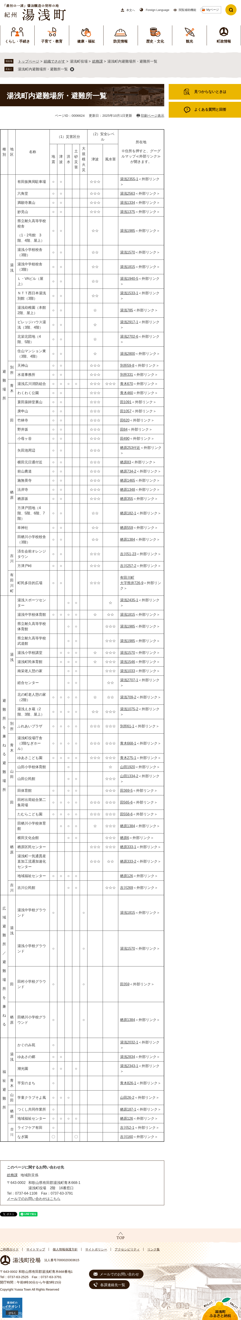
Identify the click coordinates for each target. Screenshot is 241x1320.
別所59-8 (127, 365)
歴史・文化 (155, 41)
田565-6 (126, 802)
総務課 (97, 61)
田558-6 (126, 814)
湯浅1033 (127, 671)
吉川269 (126, 888)
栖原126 (126, 876)
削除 (72, 69)
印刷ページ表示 (152, 115)
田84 (124, 429)
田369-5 (126, 790)
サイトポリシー (96, 1249)
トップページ (28, 61)
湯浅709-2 (128, 697)
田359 (125, 984)
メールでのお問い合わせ (119, 1274)
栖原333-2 (128, 861)
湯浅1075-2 (129, 709)
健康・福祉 (86, 41)
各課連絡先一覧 (112, 1285)
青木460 (126, 393)
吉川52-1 (127, 1128)
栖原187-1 (128, 1109)
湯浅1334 (127, 203)
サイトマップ (35, 1249)
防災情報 (120, 41)
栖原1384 (127, 539)
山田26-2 (127, 1097)
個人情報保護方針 (65, 1249)
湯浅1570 (127, 252)
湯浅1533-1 (129, 293)
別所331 (126, 375)
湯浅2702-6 (129, 336)
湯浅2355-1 (129, 179)
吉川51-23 (128, 554)
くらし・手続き (17, 41)
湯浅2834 (127, 1057)
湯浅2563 (127, 193)
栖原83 (125, 462)
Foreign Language (157, 10)
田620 (125, 420)
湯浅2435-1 (129, 600)
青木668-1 (128, 743)
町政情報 (224, 41)
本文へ (130, 10)
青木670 (126, 384)
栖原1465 (127, 480)
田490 (125, 438)
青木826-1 (128, 1083)
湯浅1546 (127, 662)
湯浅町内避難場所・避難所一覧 (43, 69)
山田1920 (127, 767)
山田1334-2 (129, 776)
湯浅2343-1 (129, 1066)
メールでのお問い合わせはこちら (33, 1199)
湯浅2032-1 (129, 1042)
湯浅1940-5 (129, 278)
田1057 (126, 411)
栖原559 (126, 528)
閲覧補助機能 (187, 10)
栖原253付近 (130, 448)
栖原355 (126, 499)
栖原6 (124, 838)
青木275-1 (128, 758)
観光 (189, 41)
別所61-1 (127, 726)
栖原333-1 (128, 847)
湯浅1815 (127, 267)
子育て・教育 (51, 41)
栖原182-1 (128, 513)
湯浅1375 (127, 212)
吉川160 (126, 1137)
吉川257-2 (128, 566)
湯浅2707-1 (129, 680)
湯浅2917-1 (129, 322)
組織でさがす (54, 61)
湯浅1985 (127, 231)
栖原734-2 (128, 471)
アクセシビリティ (127, 1249)
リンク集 (153, 1249)
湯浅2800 (127, 354)
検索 (231, 9)
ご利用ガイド (9, 1249)
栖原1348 (127, 489)
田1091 (126, 402)
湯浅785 (126, 310)
